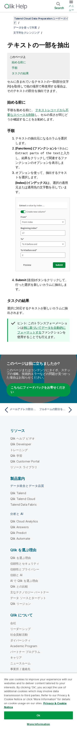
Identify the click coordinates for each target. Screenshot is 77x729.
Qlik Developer (20, 444)
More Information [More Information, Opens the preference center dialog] (38, 724)
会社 (13, 623)
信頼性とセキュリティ (24, 563)
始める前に (19, 62)
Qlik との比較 (19, 586)
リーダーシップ (20, 628)
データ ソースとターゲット (28, 597)
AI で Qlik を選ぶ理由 (24, 580)
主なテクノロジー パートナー (29, 592)
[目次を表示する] (8, 18)
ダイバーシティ (20, 640)
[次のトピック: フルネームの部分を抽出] (56, 409)
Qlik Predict (18, 532)
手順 (14, 67)
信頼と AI (16, 574)
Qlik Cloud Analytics (24, 521)
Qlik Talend (18, 493)
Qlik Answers (19, 527)
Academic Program (23, 646)
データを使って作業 (25, 27)
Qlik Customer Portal (24, 461)
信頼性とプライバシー (24, 569)
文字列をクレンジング (26, 32)
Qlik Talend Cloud (22, 498)
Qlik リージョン (20, 603)
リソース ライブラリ (23, 467)
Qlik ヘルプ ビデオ (22, 438)
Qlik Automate (20, 538)
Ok (38, 715)
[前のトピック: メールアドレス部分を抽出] (20, 409)
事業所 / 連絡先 (20, 668)
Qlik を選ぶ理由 (20, 557)
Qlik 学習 (16, 455)
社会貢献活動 (19, 634)
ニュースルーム (20, 663)
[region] (38, 701)
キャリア (16, 657)
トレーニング (19, 449)
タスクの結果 (20, 73)
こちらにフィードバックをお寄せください (38, 389)
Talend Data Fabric (23, 504)
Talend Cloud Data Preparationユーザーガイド (40, 20)
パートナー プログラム (25, 651)
